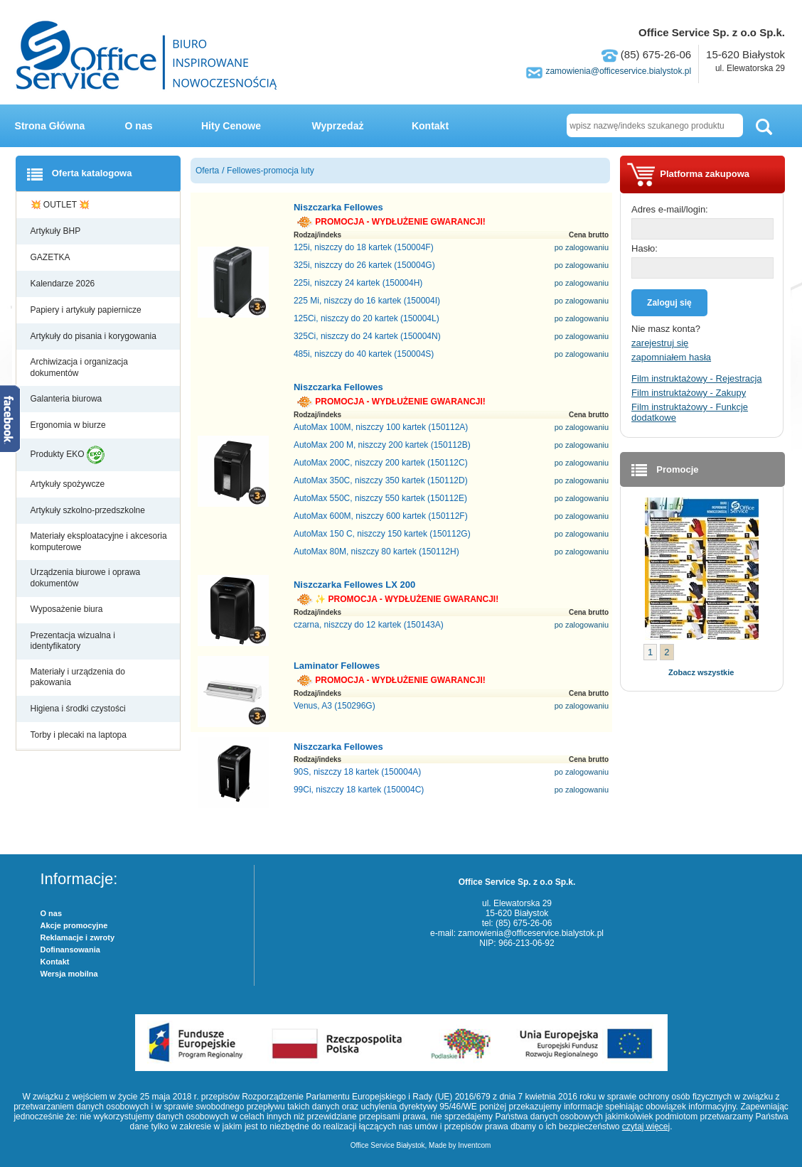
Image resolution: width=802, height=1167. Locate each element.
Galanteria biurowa (68, 399)
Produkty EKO (68, 455)
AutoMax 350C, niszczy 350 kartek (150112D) (381, 480)
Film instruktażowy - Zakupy (688, 392)
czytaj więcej (646, 1126)
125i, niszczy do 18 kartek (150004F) (364, 247)
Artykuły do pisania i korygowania (95, 336)
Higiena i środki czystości (79, 709)
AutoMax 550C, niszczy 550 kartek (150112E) (380, 498)
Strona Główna (50, 125)
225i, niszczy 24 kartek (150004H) (358, 283)
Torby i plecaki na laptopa (81, 735)
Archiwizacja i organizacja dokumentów (79, 367)
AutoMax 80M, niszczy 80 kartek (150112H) (376, 551)
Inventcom (474, 1145)
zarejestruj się (659, 343)
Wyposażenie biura (68, 609)
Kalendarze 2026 (64, 284)
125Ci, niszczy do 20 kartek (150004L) (366, 318)
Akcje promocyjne (74, 925)
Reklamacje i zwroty (78, 937)
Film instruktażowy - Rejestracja (696, 378)
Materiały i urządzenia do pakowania (78, 677)
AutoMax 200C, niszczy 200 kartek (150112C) (381, 463)
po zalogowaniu (582, 247)
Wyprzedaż (338, 125)
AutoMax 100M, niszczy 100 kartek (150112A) (381, 427)
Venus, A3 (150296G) (334, 706)
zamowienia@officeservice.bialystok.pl (618, 71)
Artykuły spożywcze (69, 484)
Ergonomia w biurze (69, 425)
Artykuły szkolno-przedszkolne (89, 510)
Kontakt (430, 125)
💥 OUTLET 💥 (61, 205)
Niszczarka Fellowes (338, 207)
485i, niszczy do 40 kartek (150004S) (364, 354)
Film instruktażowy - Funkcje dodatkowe (689, 412)
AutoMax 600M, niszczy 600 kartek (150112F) (381, 516)
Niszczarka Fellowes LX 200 (354, 584)
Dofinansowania (70, 949)
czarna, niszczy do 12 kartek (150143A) (369, 625)
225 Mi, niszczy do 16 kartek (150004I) (367, 301)
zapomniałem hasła (671, 357)
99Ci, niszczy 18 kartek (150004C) (359, 790)
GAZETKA (52, 257)
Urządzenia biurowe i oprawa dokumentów (86, 577)
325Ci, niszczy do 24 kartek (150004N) (367, 336)
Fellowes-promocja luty (270, 171)
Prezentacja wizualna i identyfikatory (73, 641)
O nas (139, 125)
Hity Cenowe (231, 125)
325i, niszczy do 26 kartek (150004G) (364, 265)
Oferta (207, 171)
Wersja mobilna (69, 973)
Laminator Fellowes (337, 665)
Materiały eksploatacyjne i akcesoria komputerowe (99, 541)
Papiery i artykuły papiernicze (87, 310)
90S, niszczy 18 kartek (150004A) (357, 772)
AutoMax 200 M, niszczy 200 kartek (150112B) (382, 445)
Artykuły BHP (57, 231)
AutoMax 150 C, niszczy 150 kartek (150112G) (382, 534)
